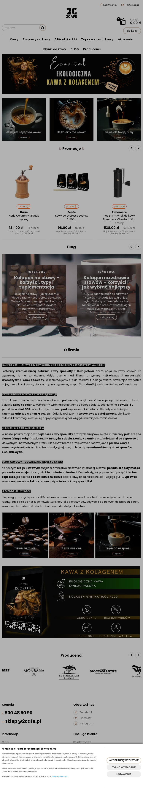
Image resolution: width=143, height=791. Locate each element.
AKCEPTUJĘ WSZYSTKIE (124, 760)
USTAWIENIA (123, 774)
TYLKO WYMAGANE (124, 767)
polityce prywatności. (59, 776)
